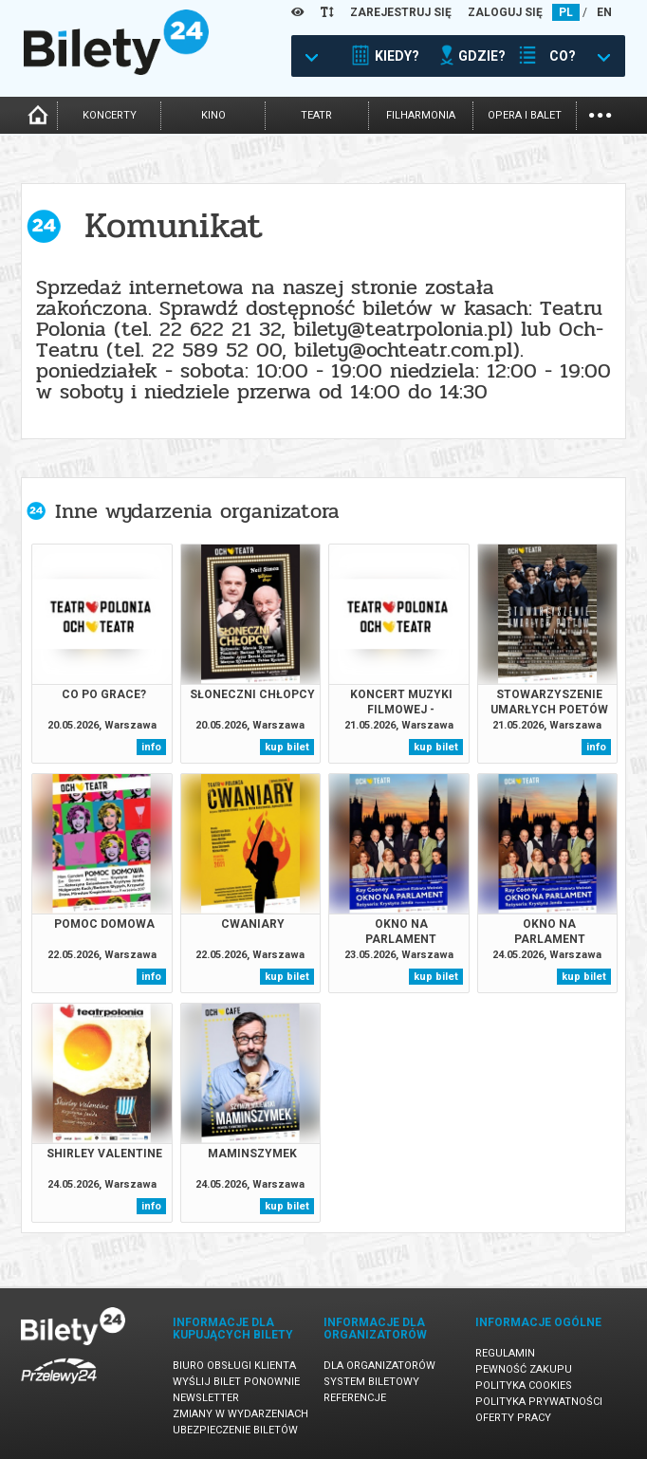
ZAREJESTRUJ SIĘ (401, 12)
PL (566, 12)
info (151, 747)
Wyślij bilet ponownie (236, 1382)
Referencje (355, 1398)
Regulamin (505, 1353)
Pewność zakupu (523, 1369)
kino (213, 115)
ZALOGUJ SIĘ (505, 12)
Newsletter (206, 1398)
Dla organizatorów (379, 1365)
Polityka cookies (523, 1385)
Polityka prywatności (538, 1401)
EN (604, 12)
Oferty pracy (513, 1418)
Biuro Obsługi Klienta (234, 1365)
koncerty (110, 115)
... (600, 113)
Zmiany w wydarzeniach (240, 1414)
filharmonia (420, 115)
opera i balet (525, 115)
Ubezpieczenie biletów (235, 1430)
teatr (316, 115)
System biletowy (371, 1382)
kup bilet (287, 747)
